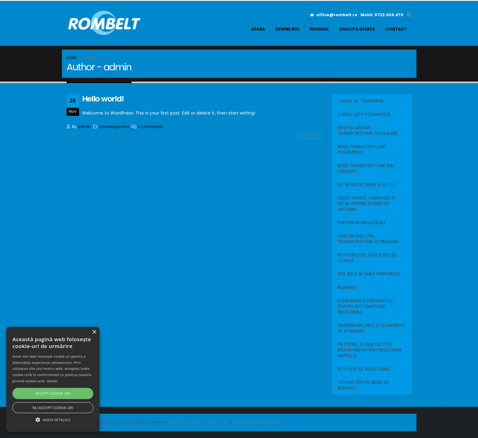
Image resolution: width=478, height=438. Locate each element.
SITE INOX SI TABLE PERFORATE (368, 274)
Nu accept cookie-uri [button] (53, 407)
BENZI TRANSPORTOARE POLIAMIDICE (361, 149)
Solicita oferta (357, 29)
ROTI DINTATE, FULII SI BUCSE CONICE (366, 258)
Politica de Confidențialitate (256, 422)
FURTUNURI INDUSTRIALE (361, 222)
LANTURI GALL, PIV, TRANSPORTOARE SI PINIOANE (367, 239)
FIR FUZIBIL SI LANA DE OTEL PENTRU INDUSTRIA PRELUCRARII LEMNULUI (369, 350)
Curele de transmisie (360, 101)
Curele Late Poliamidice (364, 114)
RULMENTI (347, 287)
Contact (396, 29)
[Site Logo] (105, 23)
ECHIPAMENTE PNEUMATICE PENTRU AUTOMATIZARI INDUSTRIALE (365, 306)
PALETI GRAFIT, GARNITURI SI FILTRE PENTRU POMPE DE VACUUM (366, 203)
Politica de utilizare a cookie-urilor (199, 422)
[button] (409, 15)
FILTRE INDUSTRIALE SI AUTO (365, 184)
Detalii (52, 381)
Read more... (310, 136)
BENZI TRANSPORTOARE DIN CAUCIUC (365, 168)
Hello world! (103, 98)
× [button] (94, 332)
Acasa (258, 29)
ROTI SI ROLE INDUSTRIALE (363, 369)
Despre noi (287, 29)
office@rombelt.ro (333, 14)
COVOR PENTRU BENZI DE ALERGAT (363, 385)
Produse (319, 29)
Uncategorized (114, 126)
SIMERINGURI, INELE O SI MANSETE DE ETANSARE (371, 328)
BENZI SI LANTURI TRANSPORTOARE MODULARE (367, 130)
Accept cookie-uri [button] (53, 393)
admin (84, 126)
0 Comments (150, 126)
